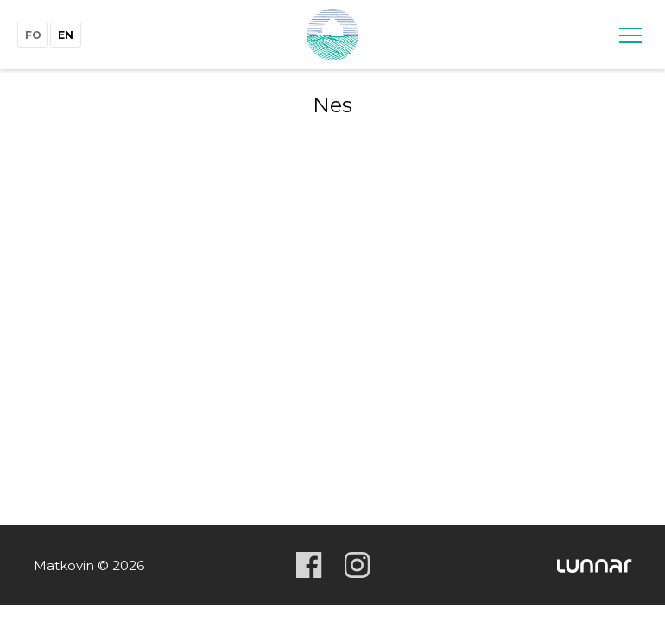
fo (33, 35)
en (65, 35)
